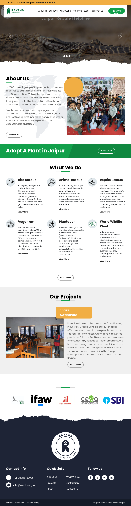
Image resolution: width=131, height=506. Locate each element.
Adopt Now (101, 150)
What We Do (65, 11)
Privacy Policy (33, 502)
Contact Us (97, 11)
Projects (77, 11)
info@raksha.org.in (24, 485)
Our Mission (72, 483)
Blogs (87, 11)
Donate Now (117, 12)
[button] (10, 36)
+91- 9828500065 (45, 2)
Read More (14, 134)
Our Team (53, 11)
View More (23, 217)
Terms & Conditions (15, 502)
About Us (42, 11)
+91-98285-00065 (23, 477)
